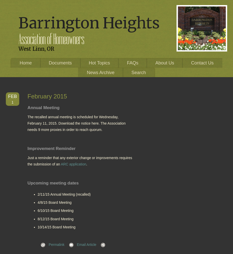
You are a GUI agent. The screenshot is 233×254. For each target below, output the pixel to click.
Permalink (51, 245)
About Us (164, 62)
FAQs (132, 62)
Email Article (81, 245)
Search (138, 72)
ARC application (73, 164)
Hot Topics (99, 62)
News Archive (100, 72)
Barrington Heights (89, 22)
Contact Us (202, 62)
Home (26, 62)
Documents (60, 62)
